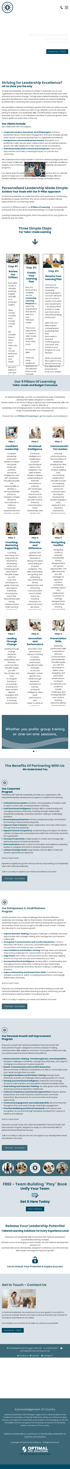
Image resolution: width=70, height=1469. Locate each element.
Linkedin (35, 1355)
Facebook (24, 1355)
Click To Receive (35, 1209)
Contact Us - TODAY (57, 51)
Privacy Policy (44, 1454)
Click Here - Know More (15, 878)
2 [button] (36, 751)
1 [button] (33, 751)
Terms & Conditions (28, 1454)
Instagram (48, 1355)
